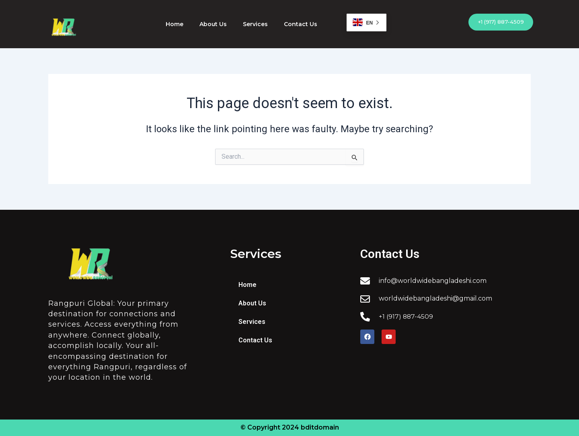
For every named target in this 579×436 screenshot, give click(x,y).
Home (174, 24)
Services (255, 24)
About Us (213, 24)
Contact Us (300, 24)
